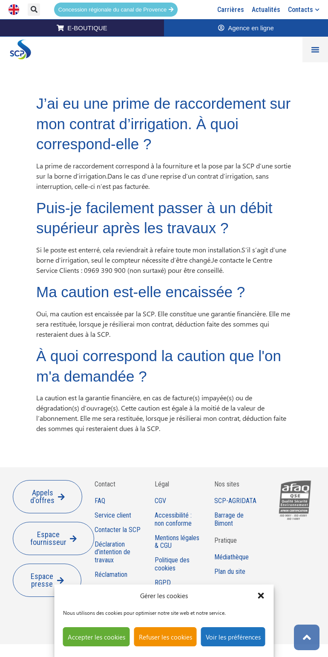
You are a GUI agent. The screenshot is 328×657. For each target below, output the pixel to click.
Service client (113, 515)
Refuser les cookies (165, 637)
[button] (261, 595)
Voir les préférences (233, 637)
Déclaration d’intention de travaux (112, 552)
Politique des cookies (172, 564)
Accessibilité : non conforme (173, 519)
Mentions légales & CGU (177, 542)
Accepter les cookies (96, 637)
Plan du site (229, 572)
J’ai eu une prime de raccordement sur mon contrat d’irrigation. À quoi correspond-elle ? (163, 123)
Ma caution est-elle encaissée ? (140, 292)
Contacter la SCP (118, 530)
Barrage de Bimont (229, 519)
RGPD (163, 583)
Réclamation (111, 575)
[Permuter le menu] (315, 49)
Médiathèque (231, 557)
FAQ (100, 501)
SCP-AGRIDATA (235, 501)
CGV (160, 501)
